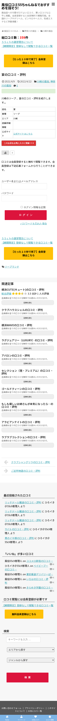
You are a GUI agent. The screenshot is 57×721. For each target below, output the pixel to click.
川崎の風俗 (43, 81)
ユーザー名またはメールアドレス (20, 181)
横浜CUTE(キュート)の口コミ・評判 (23, 289)
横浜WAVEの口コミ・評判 (17, 325)
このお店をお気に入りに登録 (19, 143)
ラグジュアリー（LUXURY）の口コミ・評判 (27, 340)
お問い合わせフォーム (11, 708)
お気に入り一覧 (35, 711)
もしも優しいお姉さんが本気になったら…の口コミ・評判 (27, 405)
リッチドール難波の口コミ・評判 (23, 502)
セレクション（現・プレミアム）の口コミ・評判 (27, 372)
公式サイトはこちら (23, 133)
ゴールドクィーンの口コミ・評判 (21, 389)
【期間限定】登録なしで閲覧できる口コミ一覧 (27, 46)
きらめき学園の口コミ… (39, 587)
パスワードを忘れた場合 (33, 223)
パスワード (8, 193)
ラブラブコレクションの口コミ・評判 (23, 437)
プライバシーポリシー (34, 708)
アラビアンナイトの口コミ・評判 (21, 422)
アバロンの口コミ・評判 (16, 355)
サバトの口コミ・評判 (17, 529)
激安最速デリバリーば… (39, 574)
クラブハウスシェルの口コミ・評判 (22, 310)
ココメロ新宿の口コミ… (39, 561)
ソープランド (12, 266)
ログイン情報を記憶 (35, 207)
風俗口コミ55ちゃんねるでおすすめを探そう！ (26, 6)
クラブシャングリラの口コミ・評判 (27, 462)
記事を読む (28, 302)
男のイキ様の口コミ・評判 (19, 538)
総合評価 (6, 293)
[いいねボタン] (5, 152)
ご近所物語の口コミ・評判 (22, 470)
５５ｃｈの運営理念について (17, 42)
